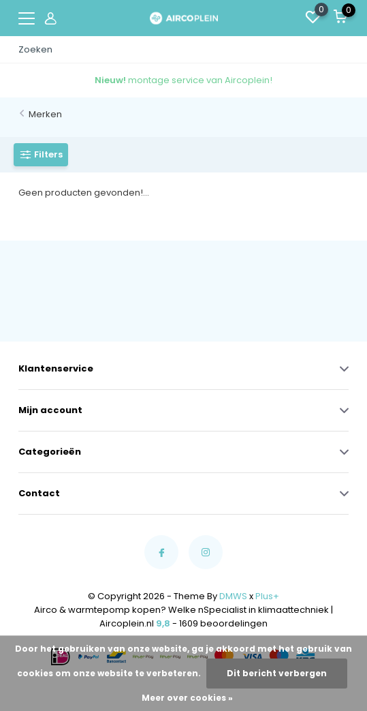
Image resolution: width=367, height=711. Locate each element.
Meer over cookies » (187, 698)
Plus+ (267, 596)
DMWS (233, 596)
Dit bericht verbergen (277, 673)
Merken (45, 114)
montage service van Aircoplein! (183, 80)
